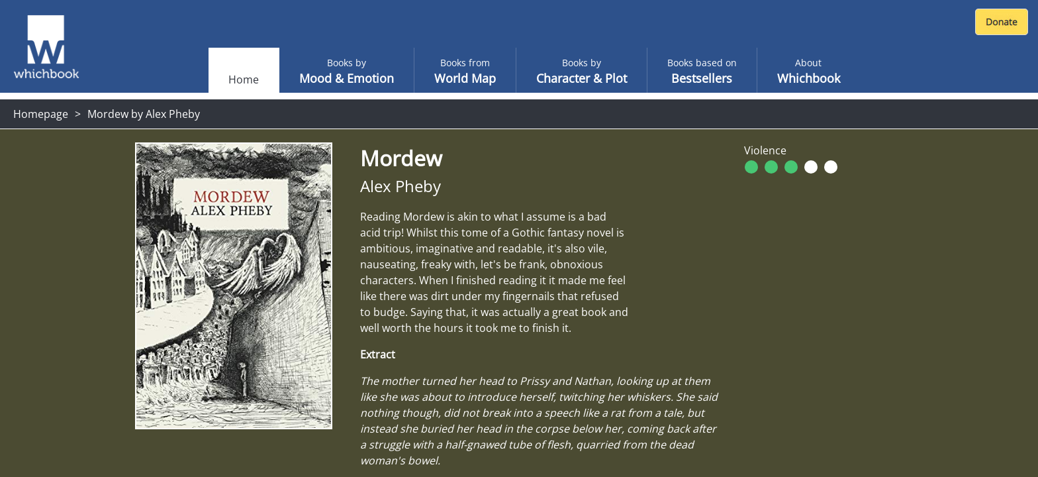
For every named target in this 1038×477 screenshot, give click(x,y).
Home (243, 79)
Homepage (40, 114)
